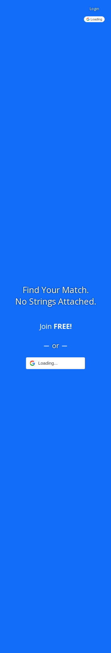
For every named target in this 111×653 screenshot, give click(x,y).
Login (94, 8)
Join (56, 326)
